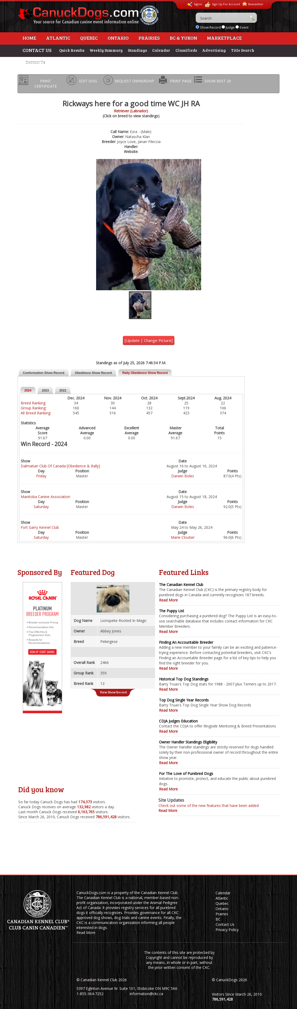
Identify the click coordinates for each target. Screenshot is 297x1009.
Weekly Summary (106, 50)
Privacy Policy (227, 929)
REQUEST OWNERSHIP (134, 80)
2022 (62, 390)
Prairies (149, 38)
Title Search (242, 50)
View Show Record (113, 692)
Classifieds (186, 50)
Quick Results (71, 50)
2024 (27, 390)
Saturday (41, 506)
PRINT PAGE (180, 80)
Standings (137, 50)
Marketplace (224, 38)
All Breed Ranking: (36, 412)
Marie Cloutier (183, 537)
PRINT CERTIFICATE (45, 83)
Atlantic (58, 38)
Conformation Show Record (43, 373)
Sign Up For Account (222, 5)
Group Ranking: (33, 407)
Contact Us (35, 62)
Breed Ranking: (33, 402)
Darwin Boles (182, 475)
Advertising (214, 50)
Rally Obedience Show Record (145, 373)
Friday (41, 475)
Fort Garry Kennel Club (40, 527)
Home (29, 38)
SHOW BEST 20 (218, 80)
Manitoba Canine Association (45, 496)
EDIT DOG (88, 80)
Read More (168, 600)
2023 (45, 390)
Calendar (161, 50)
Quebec (89, 38)
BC (218, 919)
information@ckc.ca (146, 993)
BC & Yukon (183, 38)
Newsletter (253, 4)
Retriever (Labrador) (131, 110)
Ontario (118, 38)
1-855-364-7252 (89, 993)
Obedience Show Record (93, 373)
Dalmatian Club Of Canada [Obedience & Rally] (60, 465)
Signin (194, 4)
